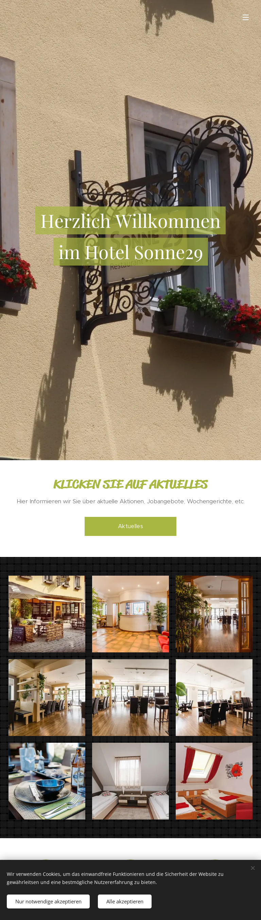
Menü (246, 17)
